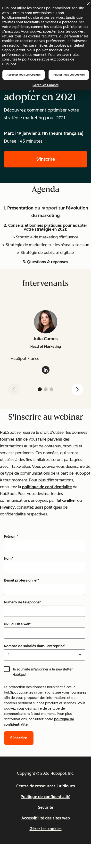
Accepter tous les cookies (24, 74)
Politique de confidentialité (45, 796)
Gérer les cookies (45, 85)
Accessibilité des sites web (45, 818)
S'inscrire (45, 159)
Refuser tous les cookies (69, 74)
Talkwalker (66, 500)
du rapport (46, 208)
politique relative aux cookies (45, 59)
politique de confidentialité (47, 487)
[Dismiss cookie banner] (88, 3)
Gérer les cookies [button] (46, 829)
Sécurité (45, 807)
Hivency (7, 507)
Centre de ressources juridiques (45, 786)
